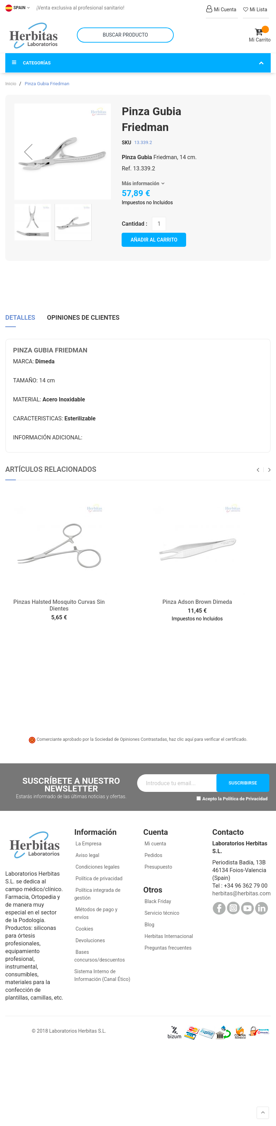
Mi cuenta (154, 841)
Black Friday (157, 899)
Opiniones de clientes (83, 315)
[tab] (20, 318)
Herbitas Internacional (168, 934)
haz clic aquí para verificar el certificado (207, 737)
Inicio (10, 81)
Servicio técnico (161, 911)
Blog (148, 922)
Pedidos (152, 853)
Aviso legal (86, 853)
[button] (28, 149)
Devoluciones (89, 938)
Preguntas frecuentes (167, 946)
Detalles (20, 315)
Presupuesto (157, 865)
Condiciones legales (97, 865)
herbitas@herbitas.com (241, 891)
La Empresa (88, 841)
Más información (140, 181)
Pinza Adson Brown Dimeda (197, 600)
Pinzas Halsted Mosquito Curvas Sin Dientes (59, 603)
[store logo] (33, 34)
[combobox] (125, 34)
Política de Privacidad (245, 796)
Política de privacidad (98, 876)
